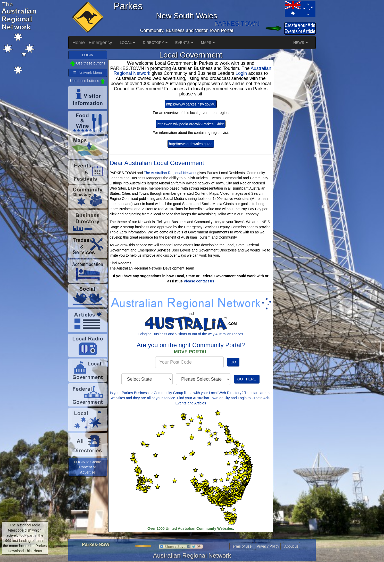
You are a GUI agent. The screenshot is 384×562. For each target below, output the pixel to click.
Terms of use (241, 546)
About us (291, 546)
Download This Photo (25, 551)
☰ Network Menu (87, 73)
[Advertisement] (295, 128)
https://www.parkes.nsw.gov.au (190, 104)
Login (242, 73)
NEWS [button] (300, 42)
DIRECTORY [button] (155, 42)
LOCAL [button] (127, 42)
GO (233, 362)
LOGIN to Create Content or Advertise (87, 467)
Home (78, 42)
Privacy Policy (268, 546)
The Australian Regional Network (170, 173)
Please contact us (199, 281)
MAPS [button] (208, 42)
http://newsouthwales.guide (191, 144)
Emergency (100, 42)
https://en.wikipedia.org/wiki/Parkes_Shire (190, 124)
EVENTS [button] (184, 42)
